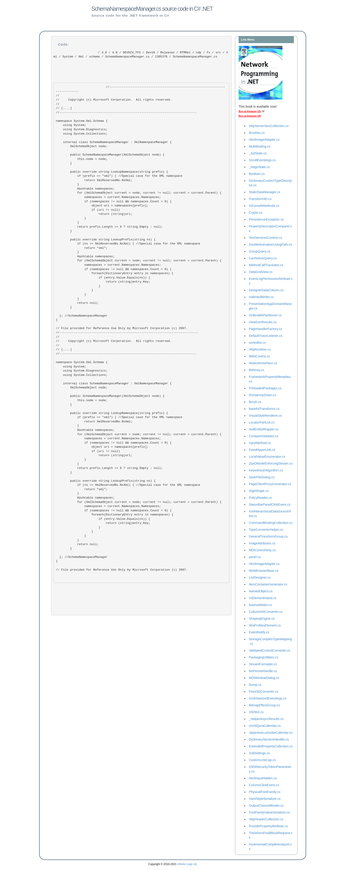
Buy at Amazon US (250, 111)
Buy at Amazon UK (250, 115)
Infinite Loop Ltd (187, 864)
